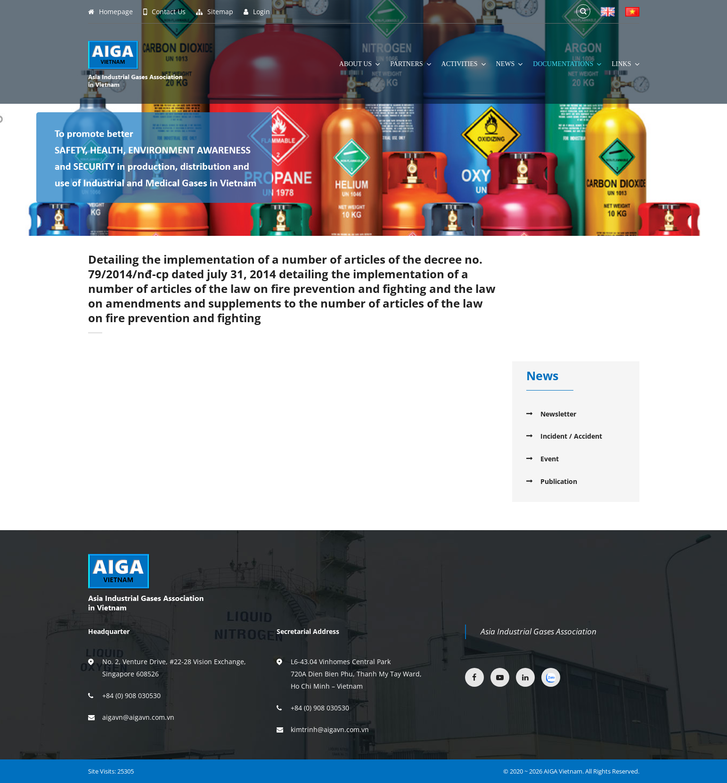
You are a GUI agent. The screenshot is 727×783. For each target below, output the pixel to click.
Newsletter (558, 413)
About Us (359, 64)
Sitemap (214, 11)
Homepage (110, 11)
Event (549, 458)
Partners (410, 64)
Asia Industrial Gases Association (538, 631)
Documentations (567, 64)
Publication (558, 481)
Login (257, 11)
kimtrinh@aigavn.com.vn (330, 729)
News (509, 64)
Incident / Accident (571, 436)
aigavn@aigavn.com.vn (138, 717)
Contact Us (164, 11)
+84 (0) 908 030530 (131, 695)
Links (625, 64)
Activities (463, 64)
